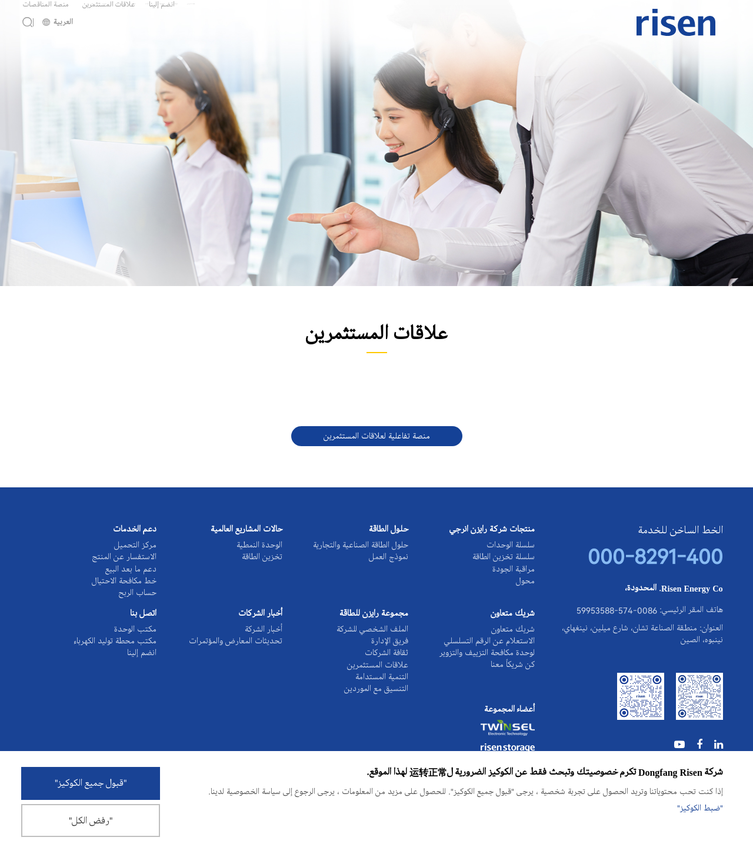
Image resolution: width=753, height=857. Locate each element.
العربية (57, 40)
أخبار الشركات (260, 635)
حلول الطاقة (388, 530)
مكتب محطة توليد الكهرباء (115, 667)
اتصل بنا (143, 635)
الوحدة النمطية (259, 546)
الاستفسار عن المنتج (124, 562)
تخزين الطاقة (262, 562)
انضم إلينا (162, 12)
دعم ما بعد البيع (130, 578)
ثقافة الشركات (386, 683)
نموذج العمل (388, 562)
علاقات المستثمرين (108, 12)
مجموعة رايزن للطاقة (373, 635)
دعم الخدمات (134, 530)
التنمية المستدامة (381, 716)
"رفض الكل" (90, 821)
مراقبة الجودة (513, 578)
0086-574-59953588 (617, 621)
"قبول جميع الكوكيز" (90, 782)
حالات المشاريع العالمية (246, 530)
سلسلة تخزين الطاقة (503, 562)
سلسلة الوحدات (511, 546)
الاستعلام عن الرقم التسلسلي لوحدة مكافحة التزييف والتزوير (487, 673)
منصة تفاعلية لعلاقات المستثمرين (377, 436)
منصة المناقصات (46, 12)
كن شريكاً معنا (513, 695)
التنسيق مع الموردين (376, 732)
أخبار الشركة (263, 651)
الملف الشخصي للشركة (372, 651)
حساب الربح (137, 610)
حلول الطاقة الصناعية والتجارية (360, 546)
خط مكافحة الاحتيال (124, 594)
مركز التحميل (135, 546)
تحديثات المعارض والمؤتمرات (235, 667)
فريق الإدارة (389, 667)
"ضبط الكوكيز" (700, 806)
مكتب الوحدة (135, 651)
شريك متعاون (513, 635)
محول (525, 594)
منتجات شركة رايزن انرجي (492, 530)
